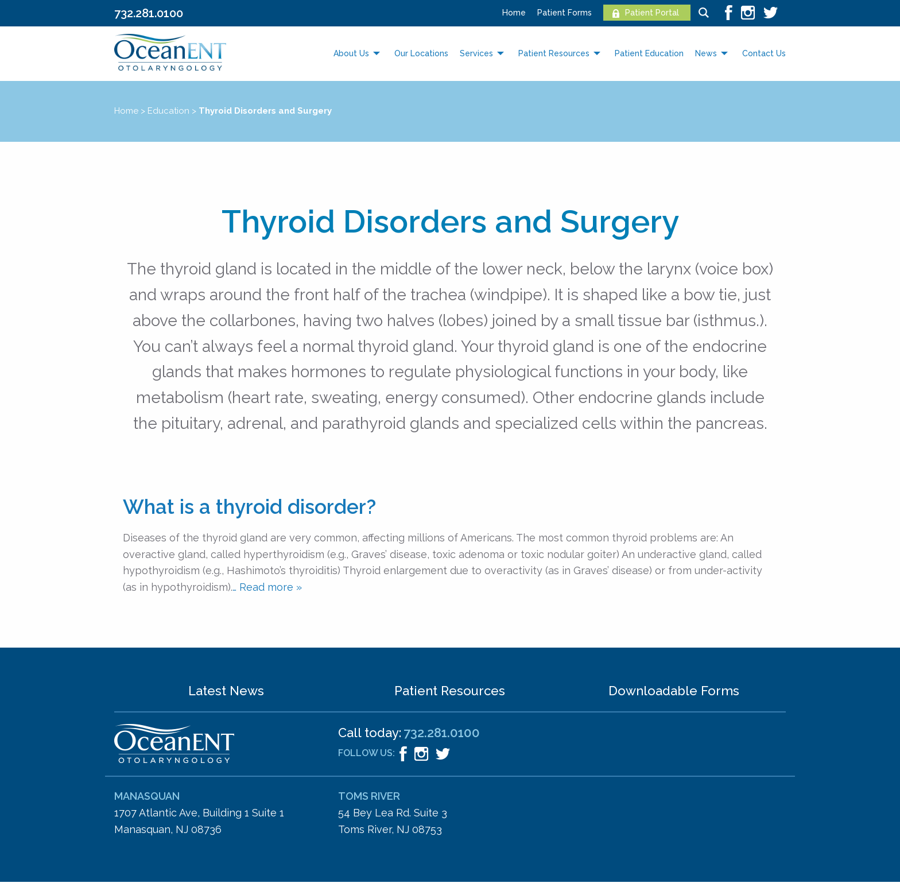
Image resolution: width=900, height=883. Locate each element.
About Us (351, 53)
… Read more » (267, 587)
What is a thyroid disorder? (249, 506)
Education (168, 111)
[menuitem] (508, 13)
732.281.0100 (148, 13)
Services (476, 53)
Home (514, 12)
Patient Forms (564, 12)
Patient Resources (553, 53)
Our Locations (421, 53)
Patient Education (649, 53)
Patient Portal (652, 12)
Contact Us (764, 53)
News (706, 53)
